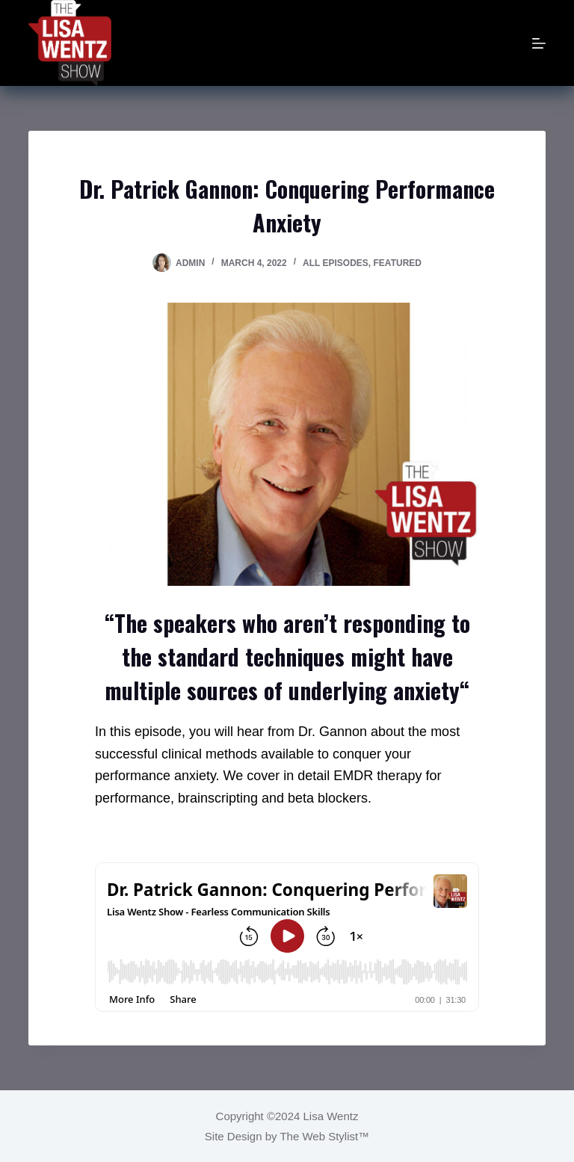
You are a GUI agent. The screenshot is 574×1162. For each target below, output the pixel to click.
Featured (398, 263)
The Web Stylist (319, 1136)
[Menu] (539, 43)
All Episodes (335, 263)
